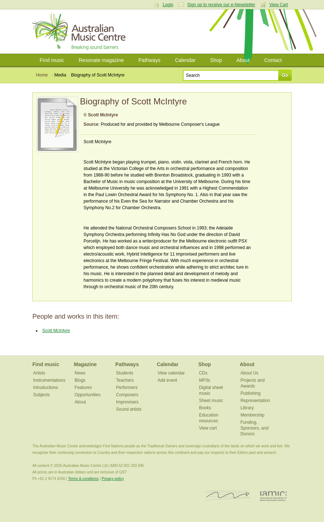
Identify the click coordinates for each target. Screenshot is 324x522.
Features (83, 387)
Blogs (80, 380)
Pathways (150, 60)
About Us (249, 373)
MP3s (204, 380)
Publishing (251, 393)
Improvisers (127, 402)
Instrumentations (49, 380)
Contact (273, 60)
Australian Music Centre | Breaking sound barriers (80, 31)
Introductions (45, 387)
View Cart (278, 4)
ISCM (227, 495)
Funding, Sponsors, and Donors (254, 428)
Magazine (85, 364)
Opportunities (88, 394)
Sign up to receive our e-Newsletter (221, 4)
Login (168, 4)
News (80, 373)
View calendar (171, 373)
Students (124, 373)
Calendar (185, 60)
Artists (39, 373)
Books (205, 407)
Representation (255, 400)
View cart (208, 428)
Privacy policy (113, 479)
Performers (127, 387)
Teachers (125, 380)
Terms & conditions (83, 479)
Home (42, 75)
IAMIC (273, 495)
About (243, 60)
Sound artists (129, 409)
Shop (216, 60)
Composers (127, 394)
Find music (52, 60)
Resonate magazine (101, 60)
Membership (252, 415)
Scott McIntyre (56, 330)
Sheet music (211, 400)
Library (247, 407)
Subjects (41, 394)
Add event (167, 380)
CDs (203, 373)
